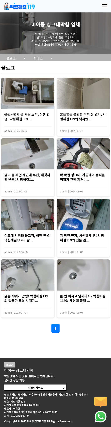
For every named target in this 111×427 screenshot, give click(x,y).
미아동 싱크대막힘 (50, 24)
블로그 (11, 58)
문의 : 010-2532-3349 (16, 415)
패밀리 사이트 (35, 387)
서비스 (38, 58)
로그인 (9, 364)
